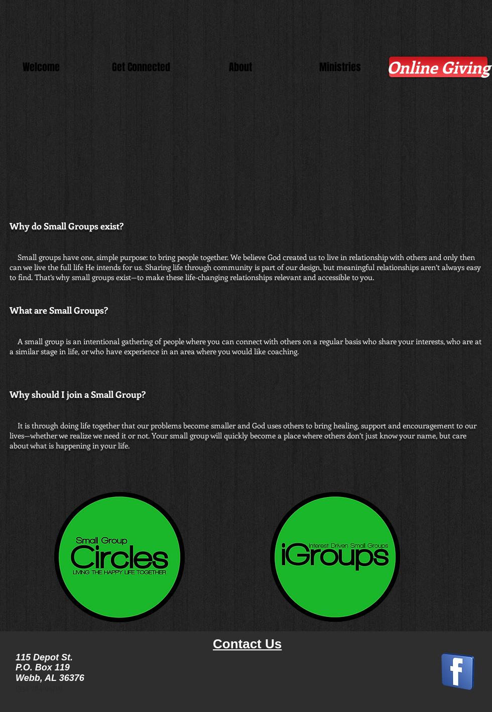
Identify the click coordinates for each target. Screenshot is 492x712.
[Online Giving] (438, 67)
